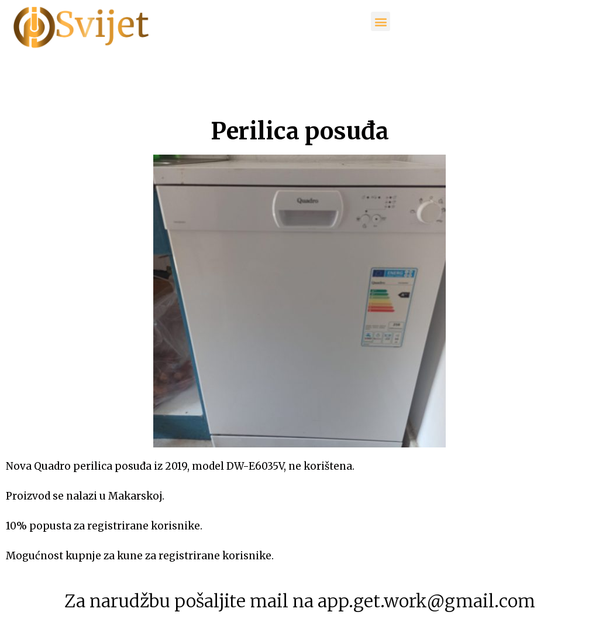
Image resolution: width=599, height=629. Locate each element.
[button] (380, 21)
